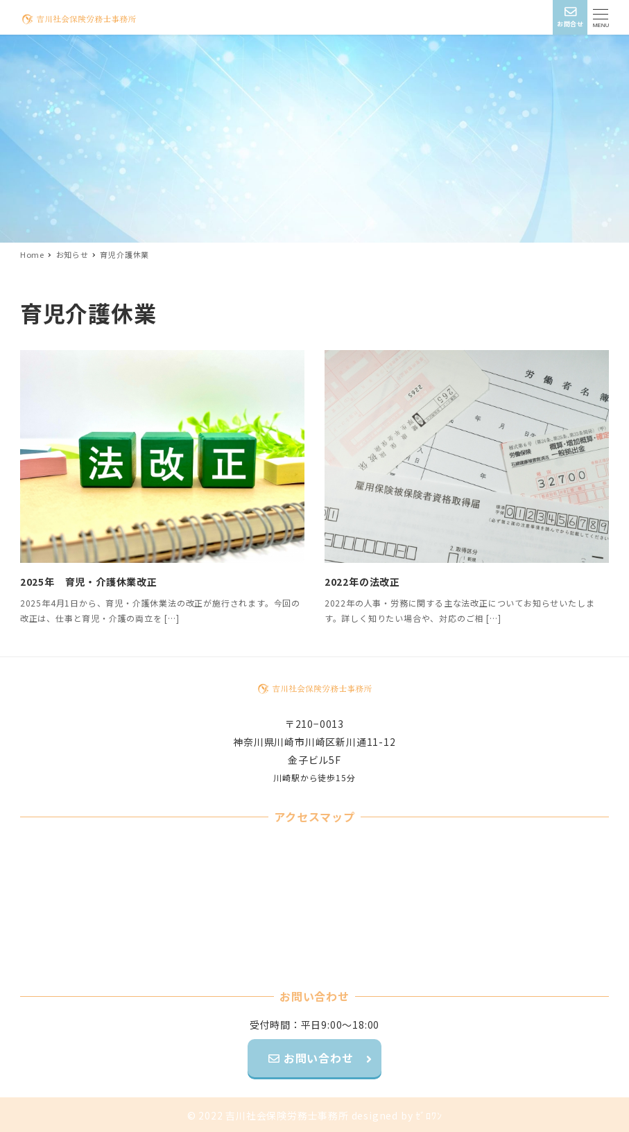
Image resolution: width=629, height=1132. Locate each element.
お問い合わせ (317, 1058)
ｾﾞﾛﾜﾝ (428, 1115)
